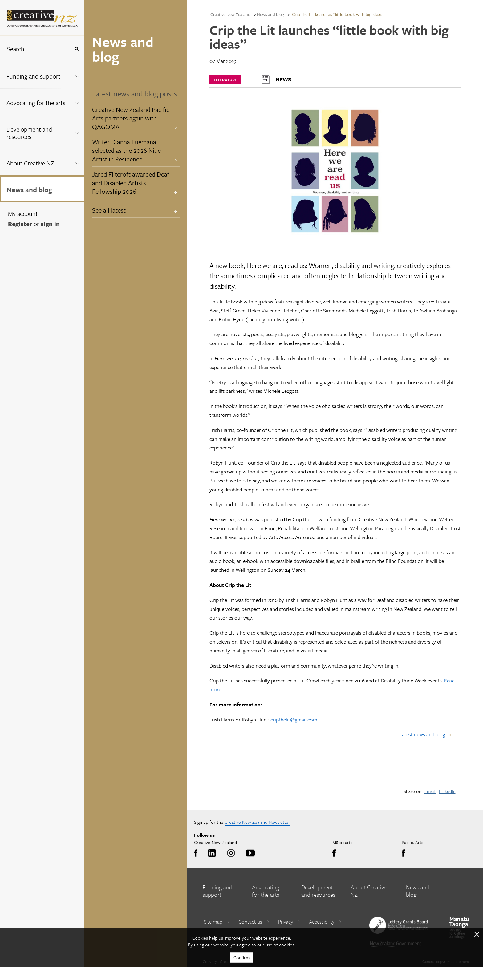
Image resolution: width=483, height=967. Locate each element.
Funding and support (33, 76)
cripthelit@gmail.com (293, 719)
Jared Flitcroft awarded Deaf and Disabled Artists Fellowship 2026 (130, 182)
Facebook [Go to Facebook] (197, 853)
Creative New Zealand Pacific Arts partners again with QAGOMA (130, 118)
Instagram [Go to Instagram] (230, 853)
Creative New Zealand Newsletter (257, 822)
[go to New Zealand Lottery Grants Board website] (398, 925)
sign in (50, 223)
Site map (217, 921)
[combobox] (35, 49)
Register (20, 223)
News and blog (29, 190)
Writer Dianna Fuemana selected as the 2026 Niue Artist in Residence (126, 150)
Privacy (289, 921)
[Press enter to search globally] (76, 49)
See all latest (109, 210)
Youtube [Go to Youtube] (249, 853)
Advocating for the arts (35, 102)
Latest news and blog (422, 734)
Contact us (254, 921)
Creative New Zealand (230, 14)
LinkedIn (447, 791)
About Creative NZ (30, 163)
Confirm (241, 957)
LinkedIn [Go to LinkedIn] (211, 853)
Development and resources (29, 133)
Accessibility (325, 921)
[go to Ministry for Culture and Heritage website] (459, 928)
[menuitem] (42, 75)
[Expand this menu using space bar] (77, 75)
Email (430, 791)
